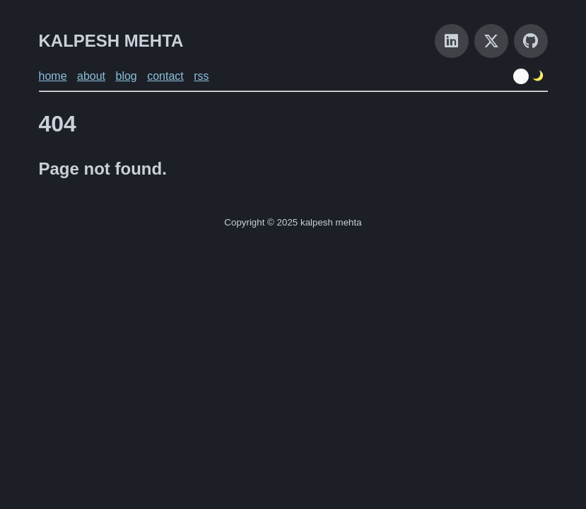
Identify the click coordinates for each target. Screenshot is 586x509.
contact (165, 76)
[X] (491, 41)
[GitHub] (531, 41)
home (53, 76)
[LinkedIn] (452, 41)
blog (125, 76)
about (91, 76)
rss (201, 76)
